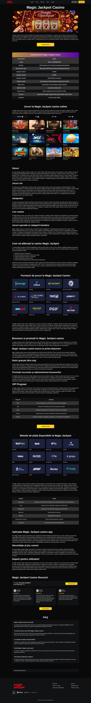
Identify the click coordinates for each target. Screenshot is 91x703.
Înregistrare (81, 1)
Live (37, 116)
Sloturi (70, 116)
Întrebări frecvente (75, 687)
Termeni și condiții (56, 685)
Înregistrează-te (45, 44)
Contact (52, 1)
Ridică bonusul (45, 426)
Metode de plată (74, 685)
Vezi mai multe (45, 608)
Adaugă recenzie (71, 583)
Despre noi (54, 683)
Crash (54, 116)
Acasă (32, 1)
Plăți (48, 1)
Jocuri (37, 1)
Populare (20, 116)
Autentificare (74, 1)
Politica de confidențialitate (58, 687)
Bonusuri (42, 1)
